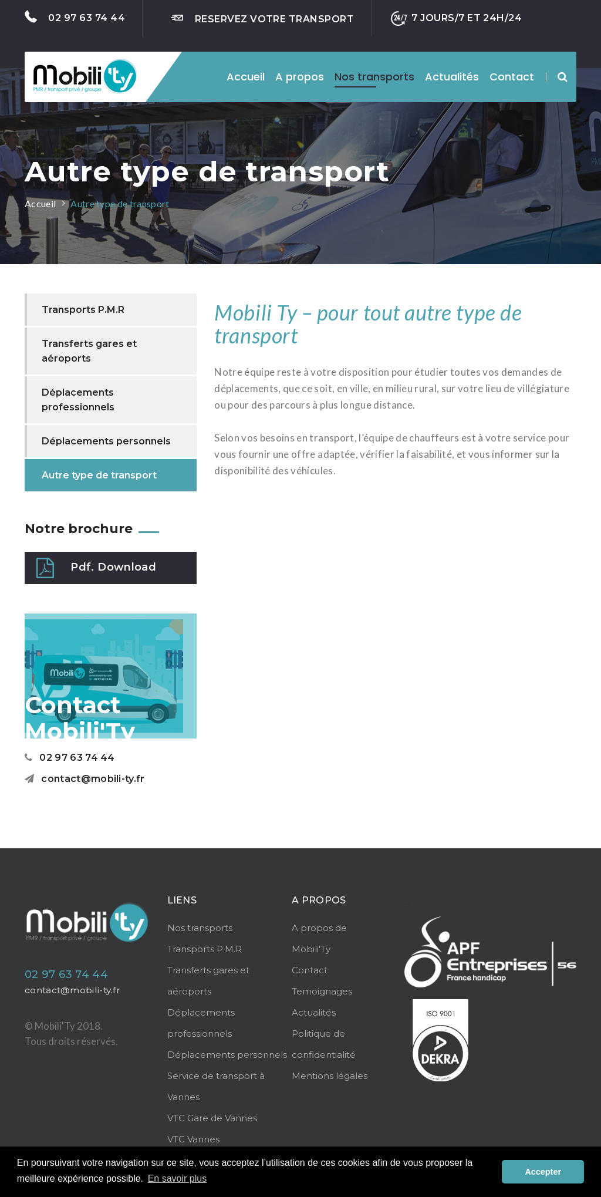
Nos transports (199, 927)
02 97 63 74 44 (75, 17)
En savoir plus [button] (177, 1178)
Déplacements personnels (106, 441)
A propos (299, 76)
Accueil (246, 76)
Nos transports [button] (374, 76)
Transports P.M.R (83, 309)
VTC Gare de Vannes (212, 1118)
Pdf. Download (96, 568)
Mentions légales (329, 1075)
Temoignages (322, 991)
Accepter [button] (543, 1171)
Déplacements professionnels (78, 400)
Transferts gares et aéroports (89, 351)
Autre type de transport (119, 203)
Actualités (452, 76)
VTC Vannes (193, 1139)
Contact (511, 76)
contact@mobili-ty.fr (85, 778)
